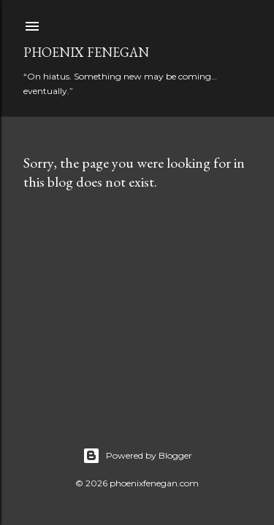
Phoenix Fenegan (86, 52)
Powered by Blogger (137, 455)
